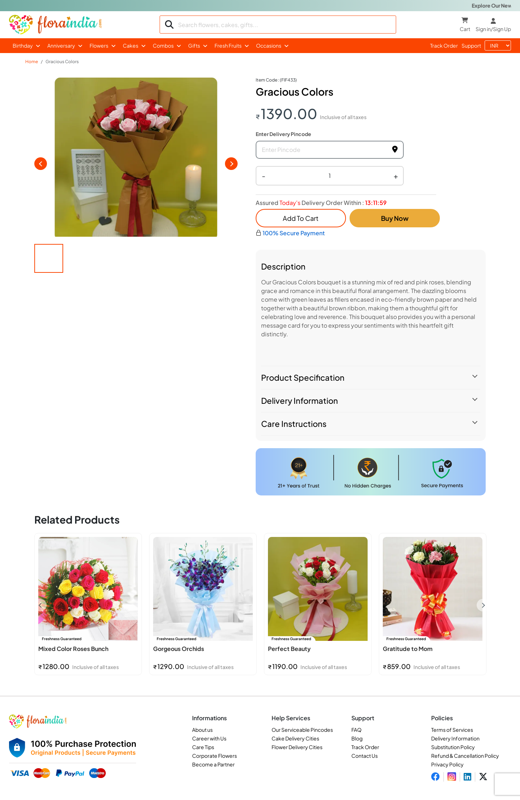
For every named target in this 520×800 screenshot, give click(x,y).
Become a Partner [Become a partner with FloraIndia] (213, 764)
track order (444, 45)
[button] (48, 261)
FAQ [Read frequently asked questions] (356, 729)
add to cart (300, 218)
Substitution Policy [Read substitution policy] (453, 747)
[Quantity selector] (329, 176)
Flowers (99, 45)
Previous (40, 605)
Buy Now (394, 218)
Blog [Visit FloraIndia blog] (357, 738)
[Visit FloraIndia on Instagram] (451, 776)
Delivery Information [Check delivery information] (455, 738)
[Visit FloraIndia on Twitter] (483, 777)
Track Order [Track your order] (365, 747)
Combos (163, 45)
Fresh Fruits (228, 45)
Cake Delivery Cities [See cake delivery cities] (295, 738)
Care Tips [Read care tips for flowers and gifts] (203, 747)
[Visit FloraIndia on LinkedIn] (467, 777)
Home (31, 61)
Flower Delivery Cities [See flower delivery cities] (297, 747)
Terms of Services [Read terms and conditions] (452, 729)
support (471, 45)
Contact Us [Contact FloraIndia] (364, 755)
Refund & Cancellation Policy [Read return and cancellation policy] (465, 755)
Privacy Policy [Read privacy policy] (447, 764)
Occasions (268, 45)
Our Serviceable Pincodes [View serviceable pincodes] (302, 729)
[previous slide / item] (40, 165)
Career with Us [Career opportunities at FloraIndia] (209, 738)
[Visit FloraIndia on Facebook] (435, 777)
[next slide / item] (231, 165)
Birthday (23, 45)
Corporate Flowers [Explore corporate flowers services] (214, 755)
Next (483, 605)
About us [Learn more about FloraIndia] (202, 729)
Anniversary (61, 45)
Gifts (194, 45)
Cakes (130, 45)
